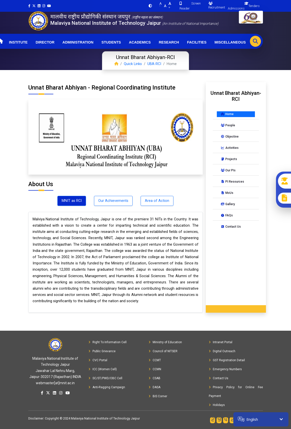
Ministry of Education (165, 342)
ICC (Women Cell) (102, 369)
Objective (230, 136)
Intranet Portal (220, 342)
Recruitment (216, 5)
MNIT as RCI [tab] (72, 201)
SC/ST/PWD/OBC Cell (105, 378)
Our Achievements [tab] (113, 201)
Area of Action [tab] (157, 201)
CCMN (155, 369)
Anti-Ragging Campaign (106, 387)
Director (45, 42)
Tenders (254, 6)
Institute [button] (18, 42)
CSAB (154, 378)
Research (169, 42)
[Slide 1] (115, 168)
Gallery (228, 204)
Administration (77, 42)
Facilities (197, 42)
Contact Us (231, 226)
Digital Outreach (222, 351)
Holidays (217, 405)
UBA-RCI (154, 64)
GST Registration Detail (227, 360)
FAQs (227, 215)
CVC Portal (97, 360)
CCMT (155, 360)
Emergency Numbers (225, 369)
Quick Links (133, 64)
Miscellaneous (230, 42)
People (228, 125)
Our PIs (228, 170)
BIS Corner (158, 396)
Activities (230, 148)
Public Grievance (102, 351)
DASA (154, 387)
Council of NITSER (163, 351)
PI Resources (232, 181)
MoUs (227, 193)
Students (111, 42)
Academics (140, 42)
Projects (229, 159)
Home (227, 114)
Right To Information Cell (107, 342)
